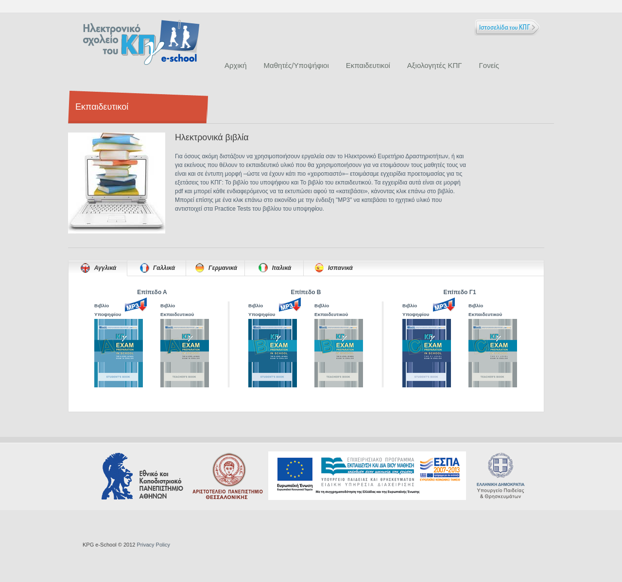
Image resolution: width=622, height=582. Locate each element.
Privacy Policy (153, 545)
